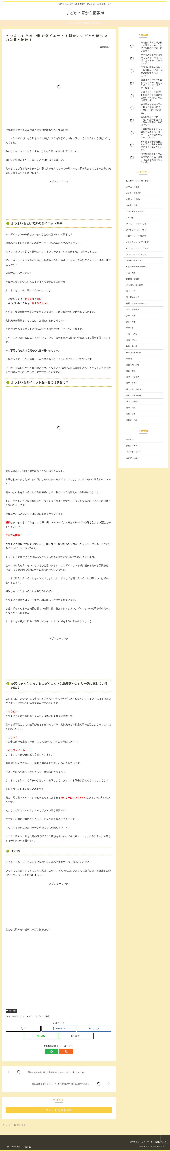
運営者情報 (133, 1142)
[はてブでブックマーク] (94, 1029)
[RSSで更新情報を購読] (61, 1051)
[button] (76, 1036)
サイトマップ (146, 1142)
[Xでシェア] (23, 1029)
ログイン (130, 439)
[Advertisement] (59, 200)
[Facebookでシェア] (58, 1029)
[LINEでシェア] (41, 1036)
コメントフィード (133, 452)
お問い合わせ (160, 1142)
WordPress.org (132, 458)
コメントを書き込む (58, 1110)
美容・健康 (11, 1011)
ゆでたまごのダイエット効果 (38, 1016)
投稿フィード (131, 446)
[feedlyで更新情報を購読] (55, 1051)
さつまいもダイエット (15, 1016)
